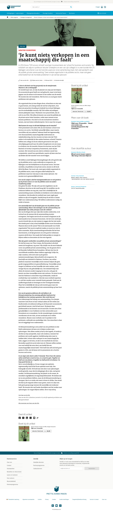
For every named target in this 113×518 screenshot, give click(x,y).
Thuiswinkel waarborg (13, 499)
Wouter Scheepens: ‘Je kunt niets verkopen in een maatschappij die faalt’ (50, 17)
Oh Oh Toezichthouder (78, 188)
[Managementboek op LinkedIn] (53, 505)
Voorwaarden (10, 468)
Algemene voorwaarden (28, 499)
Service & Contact (94, 499)
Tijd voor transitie (77, 108)
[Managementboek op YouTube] (56, 505)
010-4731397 (103, 13)
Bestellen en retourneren (14, 472)
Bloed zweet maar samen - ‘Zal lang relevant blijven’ (81, 155)
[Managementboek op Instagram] (60, 505)
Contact (9, 465)
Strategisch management (26, 17)
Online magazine (14, 17)
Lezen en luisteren (12, 475)
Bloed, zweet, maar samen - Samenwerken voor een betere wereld (82, 178)
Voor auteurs (10, 478)
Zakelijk (35, 459)
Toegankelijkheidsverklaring (79, 499)
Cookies (54, 499)
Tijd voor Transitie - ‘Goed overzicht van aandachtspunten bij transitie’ (81, 126)
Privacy (47, 499)
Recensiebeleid (11, 481)
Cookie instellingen (64, 499)
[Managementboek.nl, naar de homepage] (14, 8)
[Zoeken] (50, 7)
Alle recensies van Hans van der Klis (29, 403)
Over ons (9, 462)
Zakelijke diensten (38, 462)
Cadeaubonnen (37, 468)
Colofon (40, 499)
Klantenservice (12, 459)
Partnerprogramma (12, 484)
